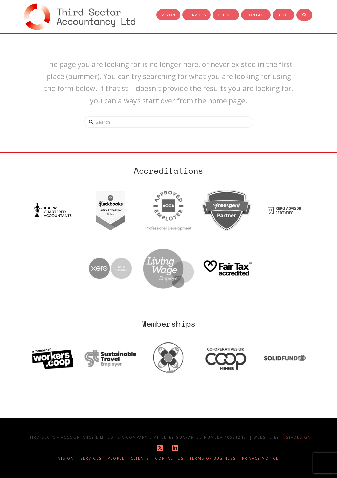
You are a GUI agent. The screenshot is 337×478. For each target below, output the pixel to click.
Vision (66, 458)
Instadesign (296, 437)
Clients (140, 458)
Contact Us (169, 458)
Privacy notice (260, 458)
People (116, 458)
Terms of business (213, 458)
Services (91, 458)
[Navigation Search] (304, 15)
